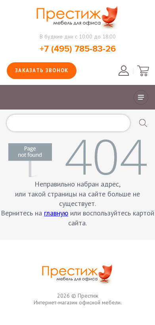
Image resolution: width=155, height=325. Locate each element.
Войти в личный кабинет (124, 70)
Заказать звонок (42, 70)
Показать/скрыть (141, 97)
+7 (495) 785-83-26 (78, 49)
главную (56, 212)
